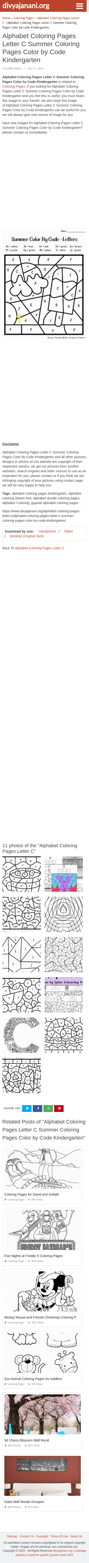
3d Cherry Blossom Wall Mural (26, 1440)
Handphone (47, 531)
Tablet (68, 531)
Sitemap (12, 1536)
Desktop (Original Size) (27, 536)
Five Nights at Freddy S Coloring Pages (33, 1256)
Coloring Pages (12, 68)
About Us (76, 1536)
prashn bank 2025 (61, 1555)
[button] (79, 5)
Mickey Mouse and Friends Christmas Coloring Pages (44, 1317)
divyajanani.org (25, 5)
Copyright (42, 1536)
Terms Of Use (59, 1536)
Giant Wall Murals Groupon (24, 1502)
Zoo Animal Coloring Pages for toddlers (33, 1379)
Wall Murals (12, 1445)
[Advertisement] (44, 182)
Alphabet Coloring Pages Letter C (40, 548)
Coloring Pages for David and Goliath (31, 1194)
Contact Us (27, 1536)
